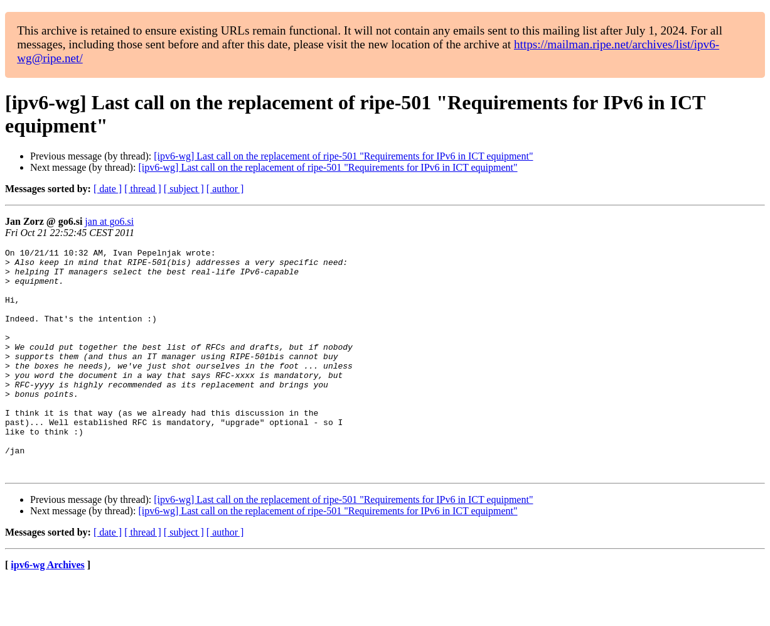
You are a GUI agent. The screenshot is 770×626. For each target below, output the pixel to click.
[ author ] (225, 188)
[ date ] (108, 188)
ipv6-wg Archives (47, 610)
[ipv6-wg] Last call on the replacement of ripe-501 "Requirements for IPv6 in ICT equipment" (343, 156)
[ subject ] (184, 188)
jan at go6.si (109, 221)
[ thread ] (142, 188)
